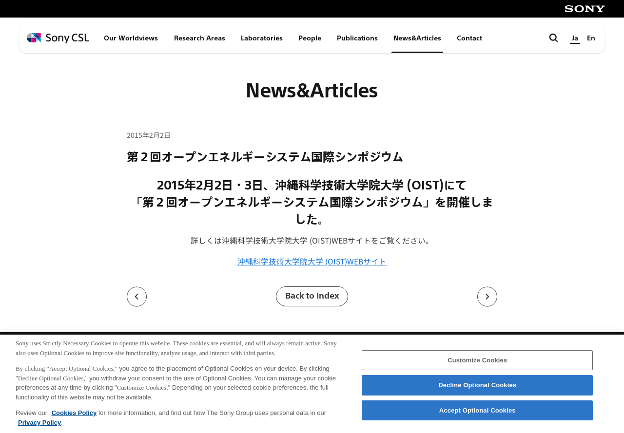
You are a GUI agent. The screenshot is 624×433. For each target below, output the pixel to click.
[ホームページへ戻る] (58, 38)
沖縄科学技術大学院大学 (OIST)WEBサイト (312, 261)
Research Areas (199, 38)
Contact (469, 38)
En (591, 38)
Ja (575, 38)
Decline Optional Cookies (477, 391)
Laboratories (262, 38)
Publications (357, 38)
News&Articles (417, 38)
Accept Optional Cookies (477, 416)
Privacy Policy (39, 428)
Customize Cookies (477, 365)
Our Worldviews (131, 38)
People (309, 38)
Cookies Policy (74, 418)
